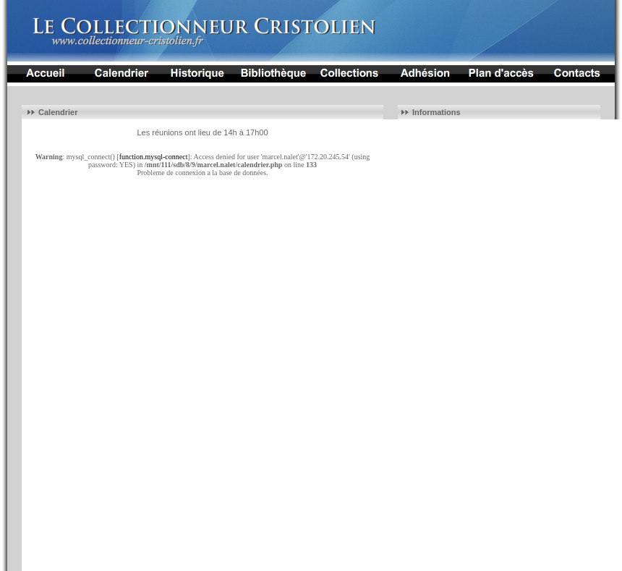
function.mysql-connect (153, 157)
